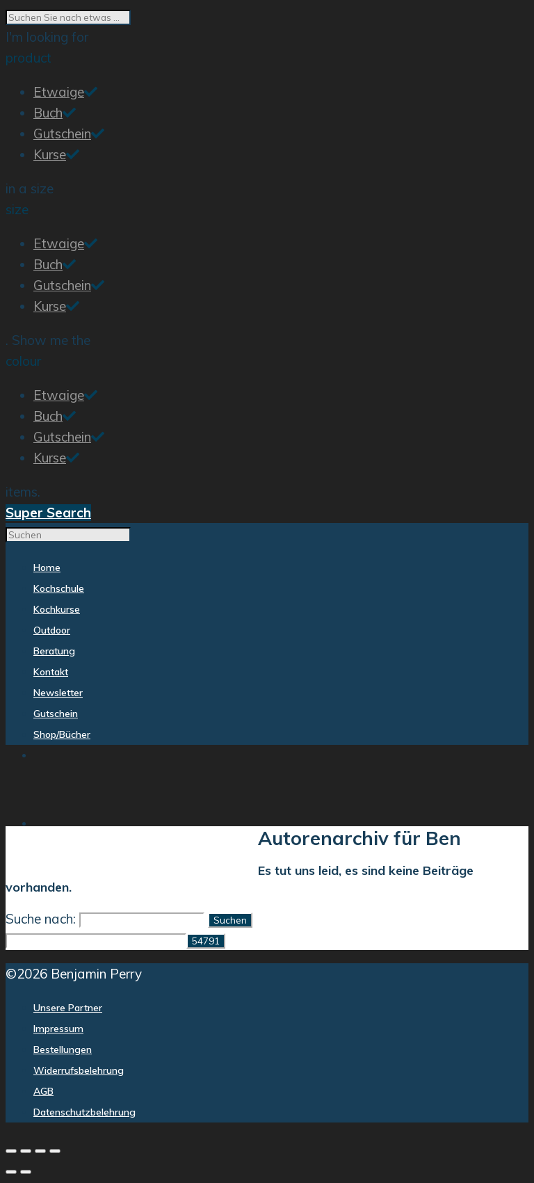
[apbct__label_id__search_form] (96, 941)
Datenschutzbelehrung (84, 1112)
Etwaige (58, 91)
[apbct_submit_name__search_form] (205, 941)
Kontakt (302, 859)
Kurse (49, 154)
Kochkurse (126, 857)
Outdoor (181, 857)
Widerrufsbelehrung (78, 1070)
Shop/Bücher (491, 859)
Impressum (58, 1028)
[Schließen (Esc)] (54, 1151)
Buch (48, 112)
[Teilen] (40, 1151)
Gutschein (62, 133)
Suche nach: (41, 918)
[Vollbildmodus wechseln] (25, 1151)
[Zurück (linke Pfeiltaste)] (11, 1172)
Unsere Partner (67, 1007)
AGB (43, 1091)
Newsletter (363, 859)
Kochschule (65, 857)
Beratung (232, 857)
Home (19, 857)
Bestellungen (62, 1049)
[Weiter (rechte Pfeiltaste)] (25, 1172)
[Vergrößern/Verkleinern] (11, 1151)
